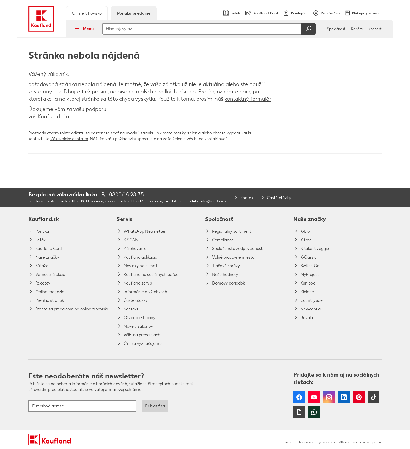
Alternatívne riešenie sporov (360, 442)
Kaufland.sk (43, 219)
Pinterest (359, 397)
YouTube (314, 397)
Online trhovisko (87, 13)
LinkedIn (344, 397)
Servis (124, 219)
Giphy (299, 412)
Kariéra (357, 29)
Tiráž (287, 442)
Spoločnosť (336, 29)
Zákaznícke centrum (69, 138)
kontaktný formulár (248, 98)
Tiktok (373, 397)
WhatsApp (314, 412)
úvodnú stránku (140, 132)
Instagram (329, 397)
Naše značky (309, 219)
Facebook (299, 397)
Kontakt (375, 29)
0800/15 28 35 (126, 194)
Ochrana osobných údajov (315, 442)
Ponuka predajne (133, 13)
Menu (82, 28)
